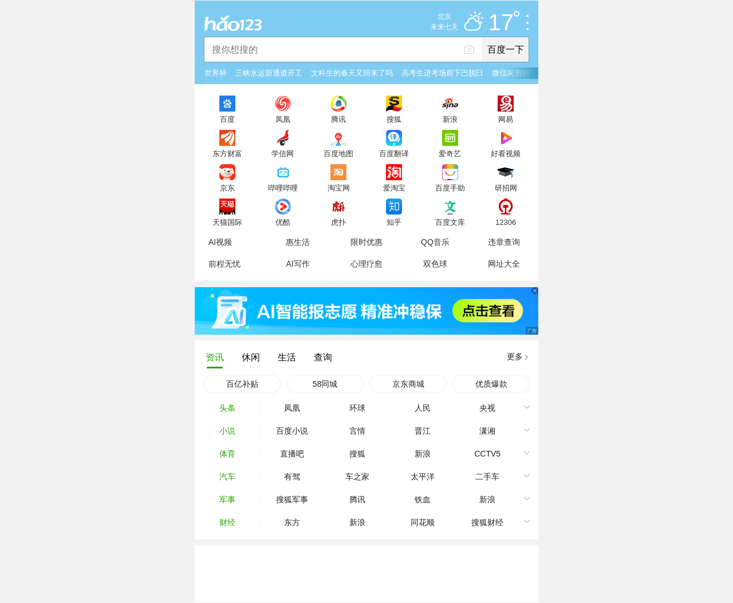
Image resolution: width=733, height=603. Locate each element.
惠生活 (298, 242)
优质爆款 (491, 383)
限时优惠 (366, 242)
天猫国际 (227, 222)
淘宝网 (339, 188)
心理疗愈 (366, 263)
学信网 (282, 153)
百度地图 (338, 153)
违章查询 (504, 242)
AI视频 (220, 242)
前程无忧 (224, 263)
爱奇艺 (450, 153)
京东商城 (408, 383)
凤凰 (282, 119)
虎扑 (338, 222)
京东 (227, 188)
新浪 (450, 119)
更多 (515, 356)
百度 (227, 119)
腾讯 (338, 119)
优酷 (282, 222)
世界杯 (215, 73)
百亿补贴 (242, 383)
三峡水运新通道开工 (268, 73)
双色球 (435, 263)
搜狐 (394, 119)
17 (504, 23)
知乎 (394, 222)
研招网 (506, 188)
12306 (505, 222)
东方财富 (227, 153)
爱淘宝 (394, 188)
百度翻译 (394, 153)
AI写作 (297, 263)
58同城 (325, 383)
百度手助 (450, 188)
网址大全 (504, 263)
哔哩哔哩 (283, 188)
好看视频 (506, 153)
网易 (505, 119)
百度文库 (450, 222)
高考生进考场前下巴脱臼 (442, 73)
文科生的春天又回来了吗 (352, 73)
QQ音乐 (435, 242)
